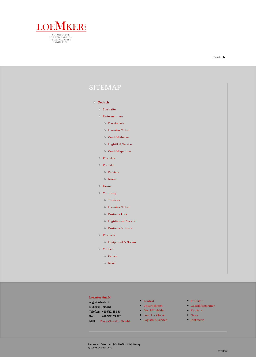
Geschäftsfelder (118, 137)
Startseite (109, 109)
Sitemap (136, 344)
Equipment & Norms (122, 242)
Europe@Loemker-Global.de (115, 321)
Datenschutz (107, 344)
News (112, 263)
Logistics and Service (122, 221)
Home (107, 186)
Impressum (93, 344)
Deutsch (219, 57)
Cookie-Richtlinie (122, 344)
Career (112, 256)
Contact (108, 249)
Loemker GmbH (99, 297)
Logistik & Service (120, 144)
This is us (114, 200)
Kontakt (108, 165)
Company (109, 193)
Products (109, 235)
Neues (112, 179)
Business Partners (120, 228)
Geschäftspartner (119, 151)
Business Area (117, 214)
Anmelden (223, 350)
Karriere (113, 172)
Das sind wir (116, 123)
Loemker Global (118, 130)
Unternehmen (113, 116)
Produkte (109, 158)
